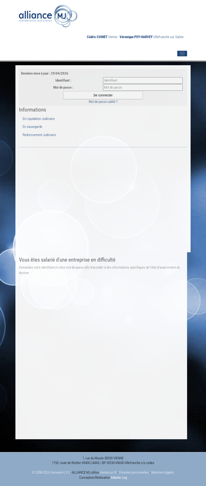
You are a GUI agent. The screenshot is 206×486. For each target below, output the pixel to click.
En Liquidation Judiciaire (39, 119)
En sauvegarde (32, 127)
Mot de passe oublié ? (103, 102)
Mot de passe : (63, 87)
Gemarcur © (108, 472)
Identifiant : (63, 80)
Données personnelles (134, 472)
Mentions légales (162, 472)
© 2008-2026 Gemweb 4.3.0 (51, 472)
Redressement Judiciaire (39, 135)
